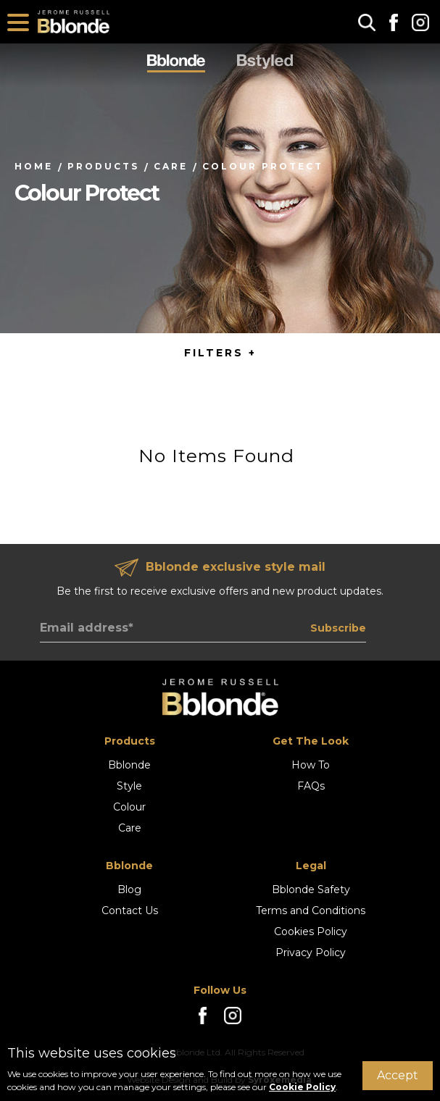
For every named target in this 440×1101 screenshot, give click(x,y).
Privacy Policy (310, 952)
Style (129, 785)
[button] (366, 22)
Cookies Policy (310, 931)
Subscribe (338, 628)
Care (129, 827)
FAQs (311, 785)
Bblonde (129, 764)
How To (310, 764)
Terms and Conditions (310, 910)
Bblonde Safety (311, 889)
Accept (397, 1075)
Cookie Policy (302, 1086)
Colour (129, 806)
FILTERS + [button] (220, 352)
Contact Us (129, 910)
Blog (129, 889)
